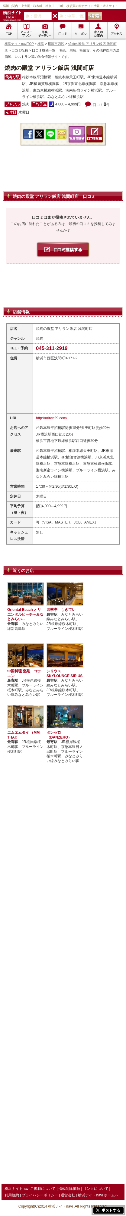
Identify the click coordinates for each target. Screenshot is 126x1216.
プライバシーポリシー (40, 1195)
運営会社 (68, 1195)
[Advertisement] (63, 175)
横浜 (40, 43)
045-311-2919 (52, 348)
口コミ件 (101, 105)
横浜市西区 (56, 43)
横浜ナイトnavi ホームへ (98, 1195)
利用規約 (12, 1195)
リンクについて (95, 1188)
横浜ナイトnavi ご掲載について (30, 1188)
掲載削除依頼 (69, 1188)
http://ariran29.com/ (51, 418)
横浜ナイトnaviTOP (19, 43)
